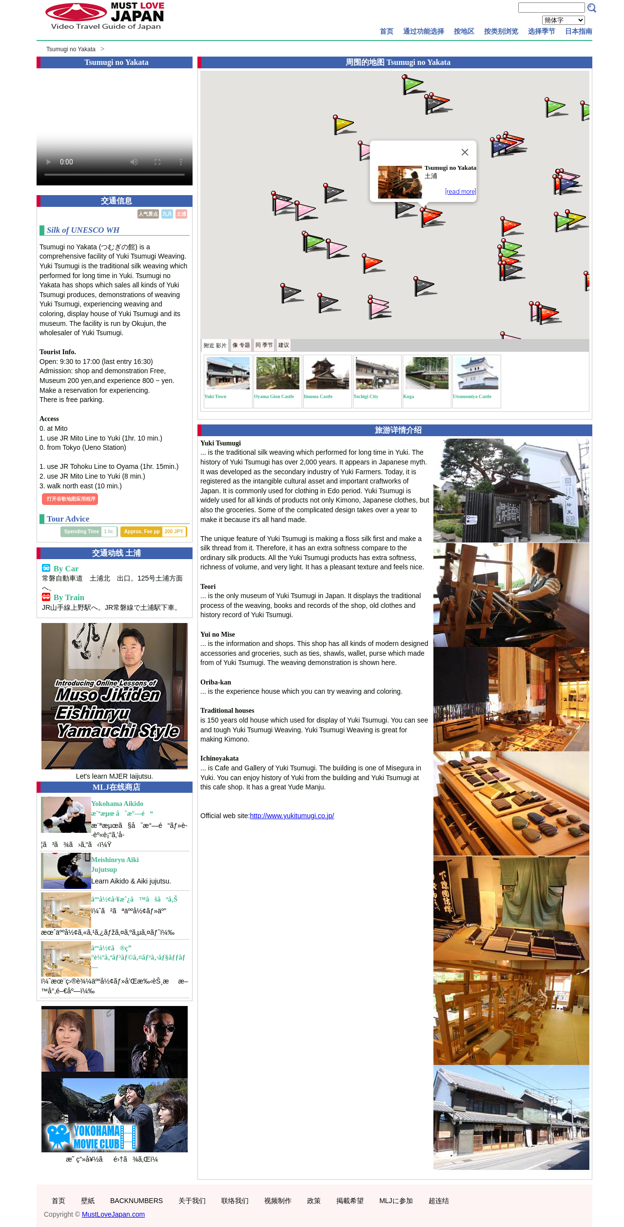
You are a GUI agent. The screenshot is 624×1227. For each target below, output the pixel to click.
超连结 (439, 1201)
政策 (314, 1201)
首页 (386, 31)
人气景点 (148, 214)
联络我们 (235, 1201)
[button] (431, 216)
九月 (167, 214)
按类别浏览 (501, 31)
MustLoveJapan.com (113, 1214)
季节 (264, 345)
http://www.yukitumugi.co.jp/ (292, 816)
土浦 (181, 214)
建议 (283, 345)
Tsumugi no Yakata (71, 49)
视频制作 (278, 1201)
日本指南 (578, 31)
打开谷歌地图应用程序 (71, 499)
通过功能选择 (423, 31)
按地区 (464, 31)
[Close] (464, 152)
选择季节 (541, 31)
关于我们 (192, 1201)
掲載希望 (350, 1201)
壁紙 (88, 1201)
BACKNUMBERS (136, 1201)
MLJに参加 (395, 1201)
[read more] (460, 191)
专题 (241, 345)
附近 (215, 345)
